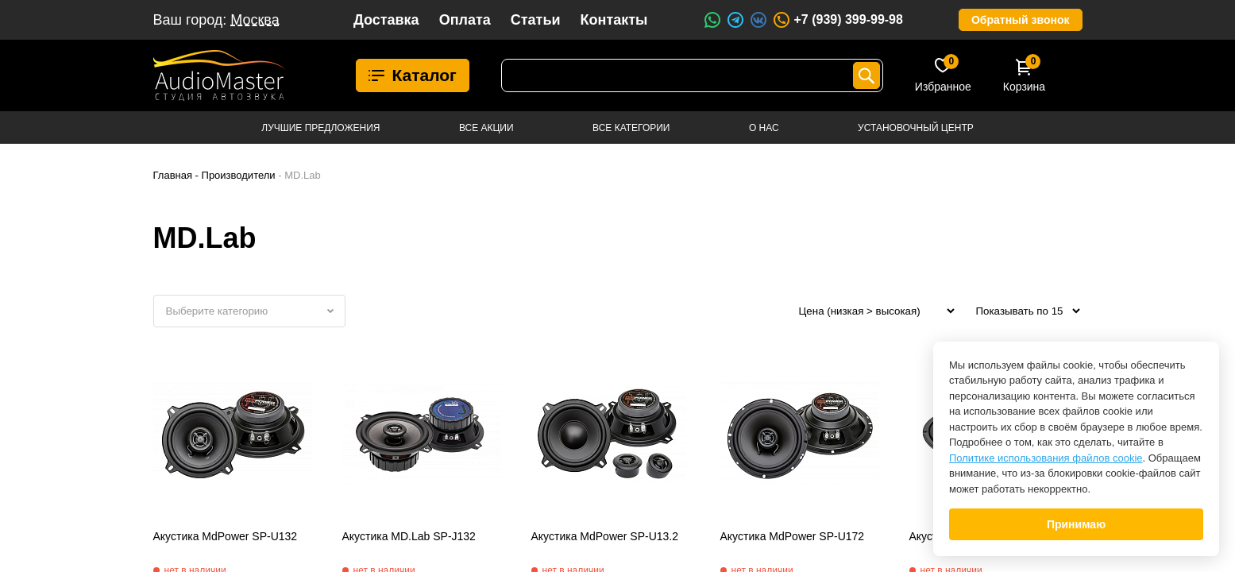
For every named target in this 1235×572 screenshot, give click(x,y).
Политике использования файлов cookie (1046, 458)
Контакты (614, 20)
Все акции (486, 127)
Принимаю (1076, 524)
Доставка (386, 20)
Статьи (536, 20)
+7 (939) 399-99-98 (837, 19)
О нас (764, 127)
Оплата (465, 20)
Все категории (631, 127)
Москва (254, 20)
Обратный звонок (1020, 20)
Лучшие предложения (320, 127)
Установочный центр (916, 127)
